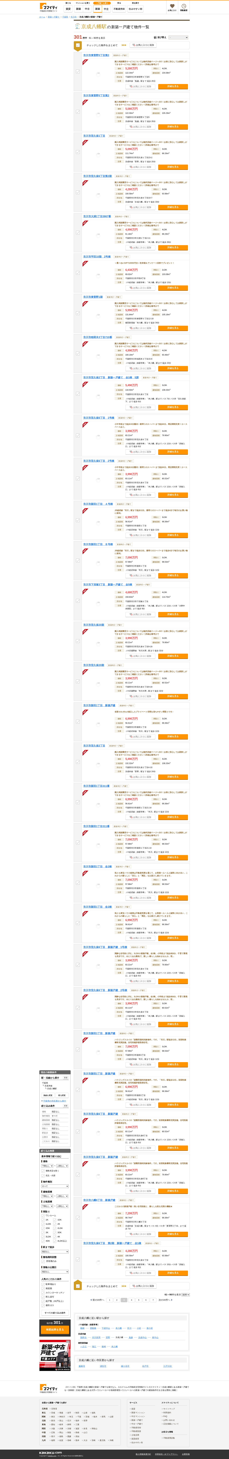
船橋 (82, 1328)
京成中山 (142, 1337)
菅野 (108, 1337)
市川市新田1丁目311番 (96, 786)
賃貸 (68, 9)
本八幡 (119, 1328)
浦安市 (103, 1366)
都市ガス (50, 1305)
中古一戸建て (137, 1424)
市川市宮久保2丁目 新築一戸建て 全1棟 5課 (111, 377)
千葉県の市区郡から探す (54, 1101)
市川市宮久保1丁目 (94, 135)
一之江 (83, 1346)
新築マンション (138, 1413)
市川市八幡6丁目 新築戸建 (99, 1200)
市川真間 (96, 1337)
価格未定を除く (52, 1171)
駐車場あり (51, 1284)
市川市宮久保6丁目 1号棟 (98, 417)
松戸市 (145, 1366)
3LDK (48, 1236)
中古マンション (138, 1416)
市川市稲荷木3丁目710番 (97, 337)
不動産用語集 (169, 1438)
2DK (48, 1228)
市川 (129, 1328)
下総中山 (106, 1328)
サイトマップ (169, 1409)
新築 (78, 9)
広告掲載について (171, 1424)
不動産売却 (119, 9)
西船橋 (93, 1328)
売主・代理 (50, 1176)
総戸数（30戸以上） (55, 1301)
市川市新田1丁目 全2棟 (97, 866)
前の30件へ (98, 1300)
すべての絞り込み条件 (55, 1313)
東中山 (155, 1337)
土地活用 (135, 1435)
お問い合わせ (169, 1420)
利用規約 (167, 1413)
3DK (59, 1232)
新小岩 (150, 1328)
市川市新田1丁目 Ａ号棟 (98, 504)
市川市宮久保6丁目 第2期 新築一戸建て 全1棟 (112, 1243)
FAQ (165, 1416)
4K (58, 1236)
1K (47, 1220)
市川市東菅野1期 (93, 297)
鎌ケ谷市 (125, 1366)
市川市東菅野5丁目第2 (96, 55)
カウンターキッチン (55, 1292)
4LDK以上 (61, 1241)
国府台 (83, 1337)
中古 (87, 9)
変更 (66, 1078)
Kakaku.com (52, 1456)
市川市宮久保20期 (93, 625)
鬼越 (131, 1337)
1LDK (48, 1224)
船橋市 (82, 1366)
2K (58, 1224)
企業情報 (186, 1454)
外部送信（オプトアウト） (166, 1454)
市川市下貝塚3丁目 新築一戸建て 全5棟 (107, 584)
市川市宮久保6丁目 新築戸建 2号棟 (105, 990)
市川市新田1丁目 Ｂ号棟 (98, 544)
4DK (48, 1241)
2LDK (60, 1228)
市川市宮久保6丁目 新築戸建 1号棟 (105, 947)
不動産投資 (136, 1431)
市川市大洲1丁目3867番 (97, 216)
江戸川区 (168, 1366)
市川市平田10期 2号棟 (97, 256)
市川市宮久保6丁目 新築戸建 (100, 1114)
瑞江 (94, 1346)
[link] (55, 1355)
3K (47, 1232)
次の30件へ (164, 1300)
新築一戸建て (137, 1420)
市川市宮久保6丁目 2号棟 (98, 461)
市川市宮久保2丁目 (94, 745)
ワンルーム (51, 1215)
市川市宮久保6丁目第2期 (97, 176)
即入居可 (50, 1297)
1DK (59, 1220)
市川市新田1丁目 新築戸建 (99, 705)
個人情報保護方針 (143, 1454)
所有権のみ (51, 1261)
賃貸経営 (135, 1439)
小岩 (139, 1328)
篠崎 (104, 1346)
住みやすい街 (135, 9)
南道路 (49, 1288)
